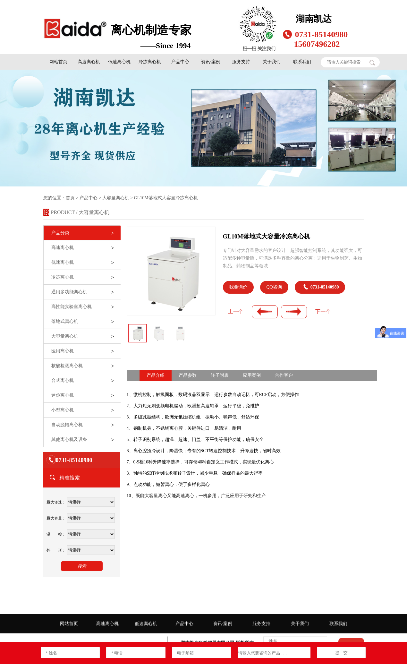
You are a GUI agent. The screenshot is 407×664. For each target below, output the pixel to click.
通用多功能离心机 (69, 291)
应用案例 (252, 375)
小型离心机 (62, 410)
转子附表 (220, 375)
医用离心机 (62, 351)
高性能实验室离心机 (71, 306)
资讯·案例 (210, 61)
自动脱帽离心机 (67, 424)
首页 (70, 197)
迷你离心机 (62, 395)
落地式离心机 (64, 321)
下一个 (323, 311)
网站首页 (58, 61)
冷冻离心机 (150, 61)
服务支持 (241, 61)
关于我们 (272, 61)
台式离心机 (62, 380)
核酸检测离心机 (67, 365)
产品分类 (60, 232)
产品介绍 (156, 375)
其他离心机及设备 (69, 439)
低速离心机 (119, 61)
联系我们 (302, 61)
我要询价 (238, 287)
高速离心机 (89, 61)
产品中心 (180, 61)
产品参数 (188, 375)
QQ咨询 (274, 287)
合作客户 (284, 375)
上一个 (235, 311)
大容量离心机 (115, 197)
